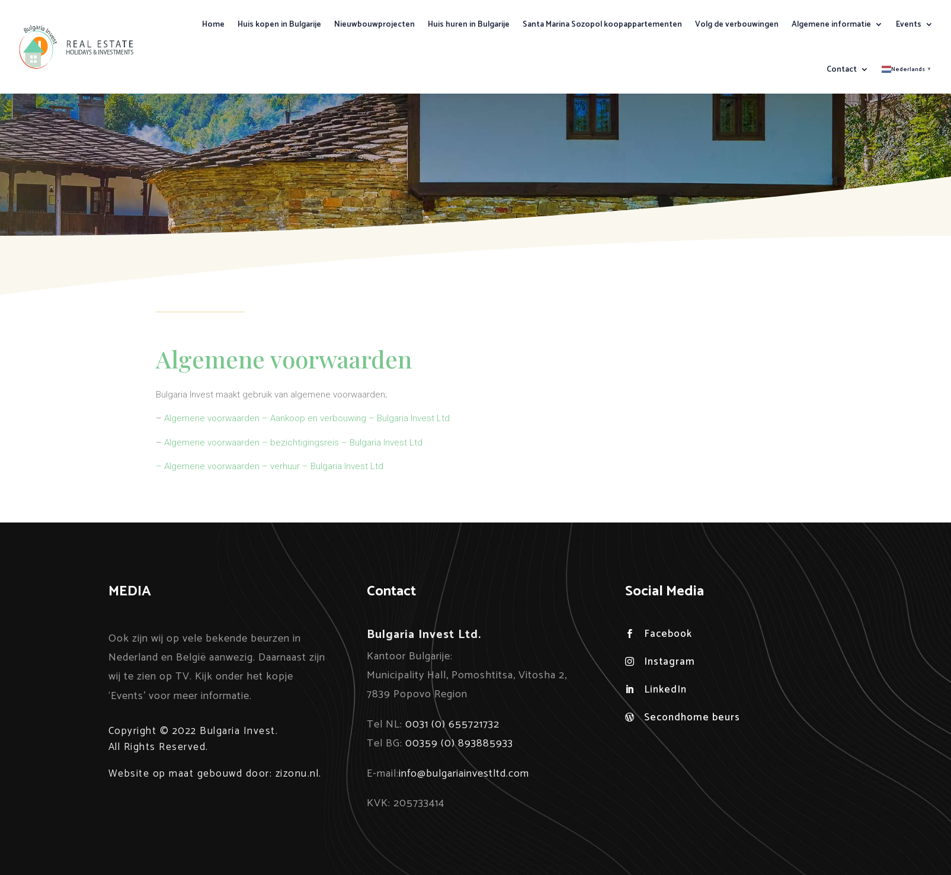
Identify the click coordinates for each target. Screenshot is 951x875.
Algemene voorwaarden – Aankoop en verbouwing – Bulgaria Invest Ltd (307, 418)
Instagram (669, 661)
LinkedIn (665, 689)
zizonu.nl (297, 773)
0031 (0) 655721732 (452, 724)
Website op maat (151, 773)
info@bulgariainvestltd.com (464, 774)
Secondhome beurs (692, 717)
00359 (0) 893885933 (459, 743)
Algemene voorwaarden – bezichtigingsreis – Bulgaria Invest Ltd (293, 442)
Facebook (668, 634)
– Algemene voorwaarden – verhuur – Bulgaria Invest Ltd (269, 466)
